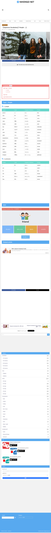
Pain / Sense (26, 409)
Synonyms (26, 437)
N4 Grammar (26, 366)
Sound (26, 414)
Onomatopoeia (25, 397)
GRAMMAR (25, 356)
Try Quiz (25, 237)
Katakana (26, 376)
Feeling (26, 404)
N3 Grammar (26, 364)
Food (26, 407)
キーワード (5, 469)
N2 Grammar (26, 361)
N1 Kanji (26, 384)
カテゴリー (5, 473)
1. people (7, 90)
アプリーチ (24, 449)
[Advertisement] (25, 12)
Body (26, 399)
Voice (26, 422)
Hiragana (26, 374)
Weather (26, 427)
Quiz (5, 94)
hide (10, 85)
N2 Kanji (26, 386)
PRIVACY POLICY (4, 531)
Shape (26, 412)
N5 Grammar (26, 369)
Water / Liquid (26, 424)
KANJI (25, 379)
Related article (8, 97)
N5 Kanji (26, 394)
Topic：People (8, 88)
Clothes (26, 402)
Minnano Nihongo (26, 435)
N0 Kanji (26, 381)
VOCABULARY (25, 430)
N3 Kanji (26, 389)
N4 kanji (26, 391)
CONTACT (9, 531)
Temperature (26, 419)
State (26, 417)
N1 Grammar (26, 358)
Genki (26, 432)
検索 (25, 478)
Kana (25, 371)
